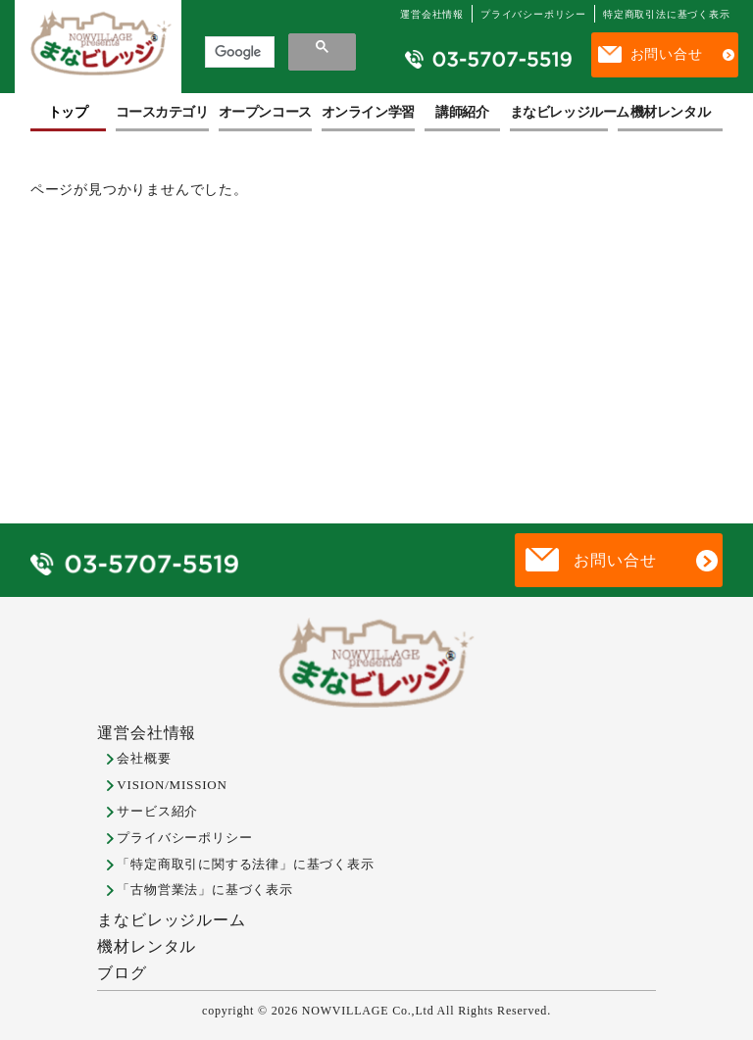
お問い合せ (666, 54)
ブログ (121, 973)
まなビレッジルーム (559, 112)
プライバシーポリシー (533, 14)
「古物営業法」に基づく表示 (204, 889)
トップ (68, 112)
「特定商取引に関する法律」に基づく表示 (245, 864)
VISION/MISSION (171, 784)
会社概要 (144, 758)
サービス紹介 (157, 811)
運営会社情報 (432, 14)
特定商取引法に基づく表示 (666, 14)
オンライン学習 (368, 112)
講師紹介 (461, 112)
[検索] (238, 52)
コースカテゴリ (162, 112)
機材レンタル (670, 112)
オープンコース (265, 112)
